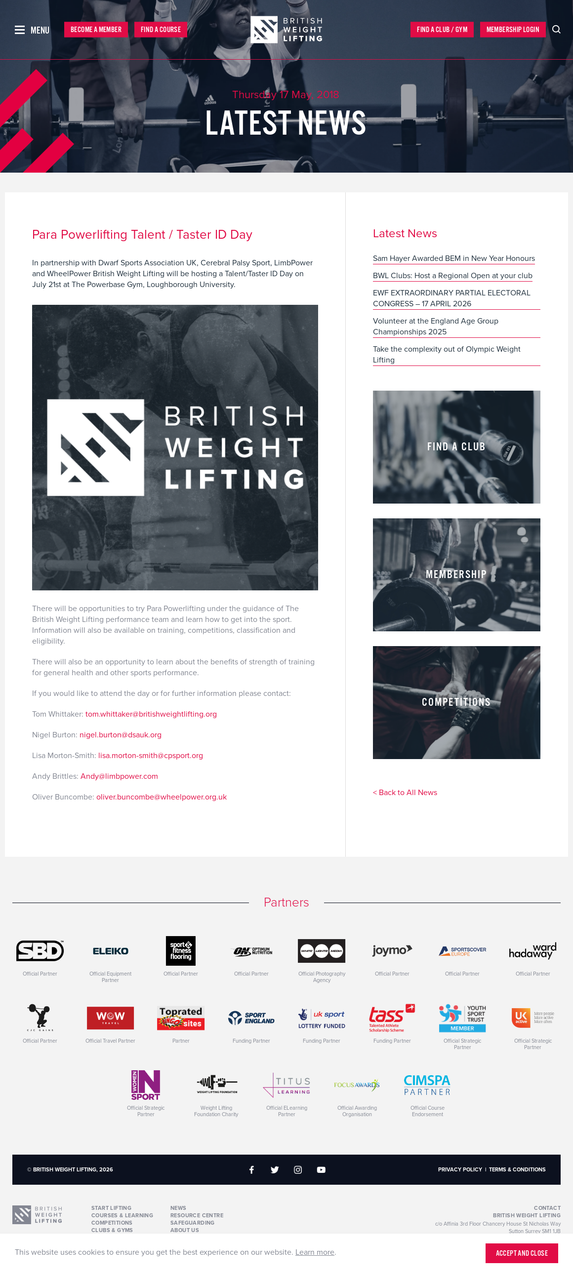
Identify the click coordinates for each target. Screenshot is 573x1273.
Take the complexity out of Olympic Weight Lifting (447, 354)
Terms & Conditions (517, 1169)
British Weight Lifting (527, 1215)
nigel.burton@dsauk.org (121, 735)
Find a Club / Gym (442, 30)
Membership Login (513, 30)
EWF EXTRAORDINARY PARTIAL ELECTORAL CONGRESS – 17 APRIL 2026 (452, 298)
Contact (547, 1208)
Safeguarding (192, 1223)
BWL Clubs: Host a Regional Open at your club (452, 276)
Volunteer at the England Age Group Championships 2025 (435, 326)
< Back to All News (405, 793)
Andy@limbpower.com (119, 776)
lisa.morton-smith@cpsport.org (150, 756)
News (178, 1208)
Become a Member (96, 30)
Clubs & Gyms (112, 1230)
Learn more (314, 1252)
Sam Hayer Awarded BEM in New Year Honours (454, 258)
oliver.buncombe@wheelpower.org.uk (161, 797)
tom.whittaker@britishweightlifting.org (151, 714)
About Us (184, 1230)
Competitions (112, 1223)
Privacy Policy (460, 1169)
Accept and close (522, 1253)
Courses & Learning (122, 1215)
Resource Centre (196, 1215)
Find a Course (161, 30)
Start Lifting (111, 1208)
